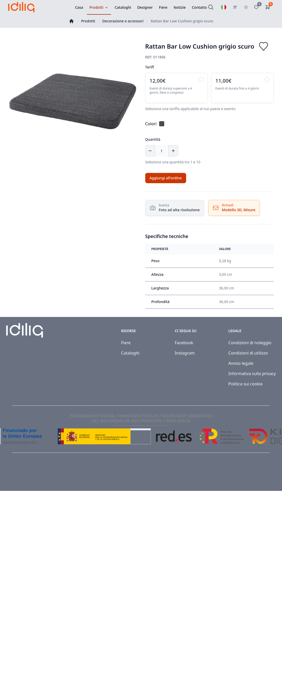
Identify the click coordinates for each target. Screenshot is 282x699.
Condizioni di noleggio (249, 343)
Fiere (126, 343)
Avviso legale (240, 363)
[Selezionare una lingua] (223, 7)
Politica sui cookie (245, 384)
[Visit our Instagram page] (267, 476)
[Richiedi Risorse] (234, 208)
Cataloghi (130, 353)
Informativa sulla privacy (252, 373)
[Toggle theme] (246, 7)
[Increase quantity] (173, 150)
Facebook (184, 343)
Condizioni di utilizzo (248, 353)
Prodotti (88, 21)
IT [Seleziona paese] (235, 7)
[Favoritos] (257, 7)
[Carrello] (268, 7)
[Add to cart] (165, 178)
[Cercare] (211, 7)
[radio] (176, 88)
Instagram (185, 353)
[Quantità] (161, 150)
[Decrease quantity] (150, 150)
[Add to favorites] (263, 46)
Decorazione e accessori (122, 21)
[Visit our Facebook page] (255, 476)
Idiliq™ (31, 475)
